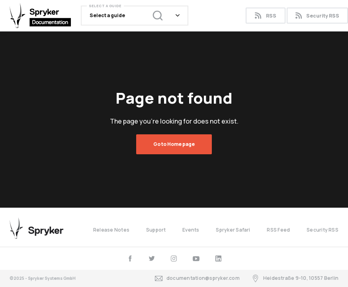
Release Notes (111, 229)
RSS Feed (278, 229)
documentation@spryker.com (197, 278)
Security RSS (322, 229)
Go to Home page (174, 144)
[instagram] (174, 258)
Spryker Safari (233, 229)
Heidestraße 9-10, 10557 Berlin (295, 278)
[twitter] (152, 258)
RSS (265, 15)
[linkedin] (218, 258)
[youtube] (196, 258)
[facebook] (130, 258)
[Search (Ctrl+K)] (152, 16)
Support (156, 229)
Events (190, 229)
